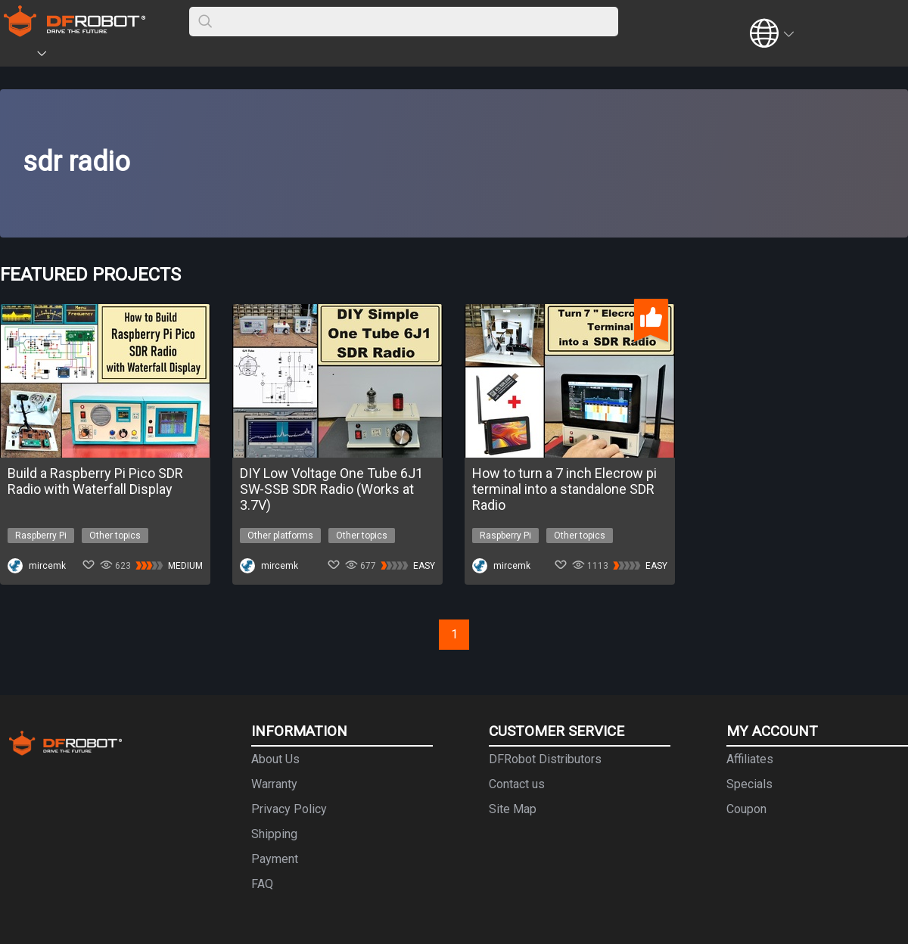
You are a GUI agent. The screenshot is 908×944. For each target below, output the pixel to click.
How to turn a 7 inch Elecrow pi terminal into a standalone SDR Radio (564, 489)
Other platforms (280, 535)
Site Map (512, 809)
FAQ (262, 884)
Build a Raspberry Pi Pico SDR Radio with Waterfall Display (95, 481)
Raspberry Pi (41, 535)
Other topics (115, 535)
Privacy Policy (289, 809)
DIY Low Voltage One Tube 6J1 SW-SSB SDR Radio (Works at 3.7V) (331, 489)
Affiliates (749, 759)
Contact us (517, 784)
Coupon (746, 809)
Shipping (274, 834)
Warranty (274, 784)
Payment (274, 859)
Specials (749, 784)
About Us (275, 759)
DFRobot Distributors (545, 759)
